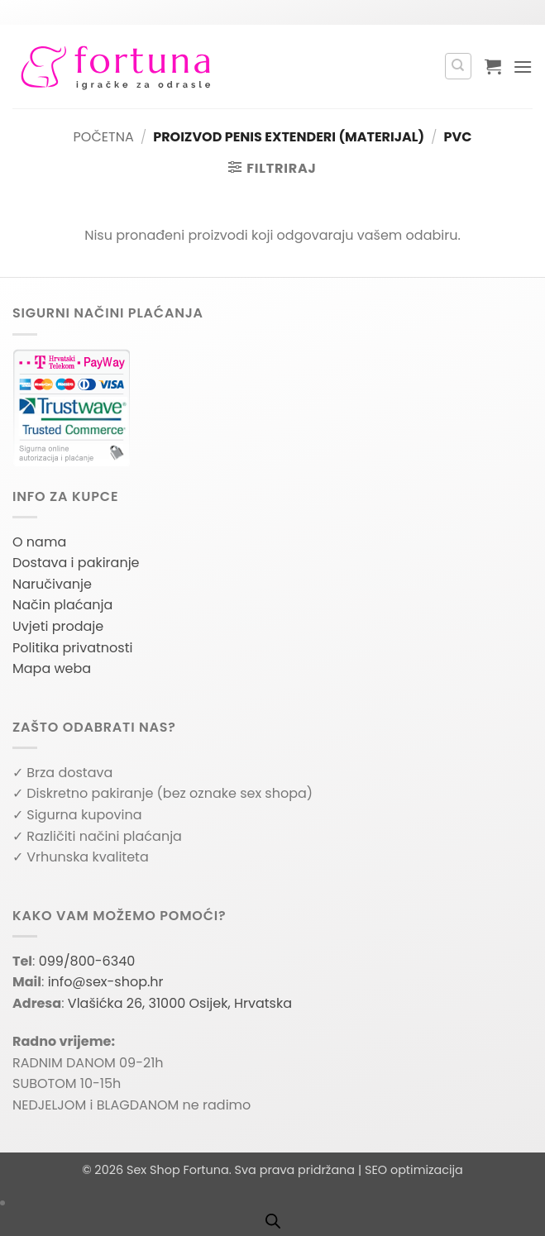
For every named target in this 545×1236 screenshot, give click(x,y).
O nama (39, 541)
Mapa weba (51, 668)
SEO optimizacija (414, 1170)
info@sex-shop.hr (106, 981)
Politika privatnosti (72, 647)
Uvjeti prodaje (57, 626)
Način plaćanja (62, 604)
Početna (104, 136)
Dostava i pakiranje (76, 562)
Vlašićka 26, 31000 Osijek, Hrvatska (180, 1003)
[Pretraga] (458, 66)
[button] (493, 66)
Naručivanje (52, 584)
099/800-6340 (87, 961)
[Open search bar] (273, 1221)
